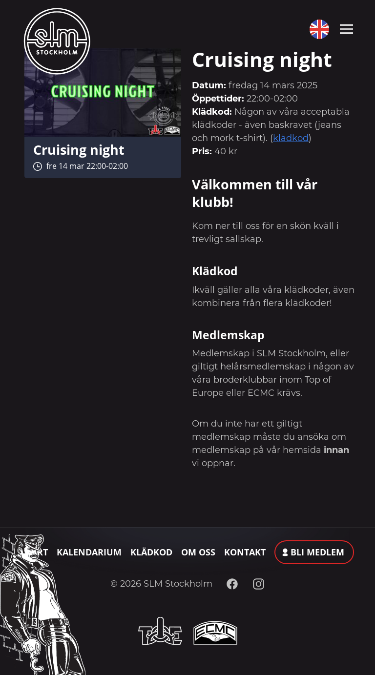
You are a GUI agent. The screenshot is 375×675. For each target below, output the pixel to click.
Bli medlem (317, 552)
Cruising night (79, 150)
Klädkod (151, 552)
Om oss (198, 552)
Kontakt (245, 552)
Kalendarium (89, 552)
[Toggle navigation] (346, 28)
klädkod (291, 138)
